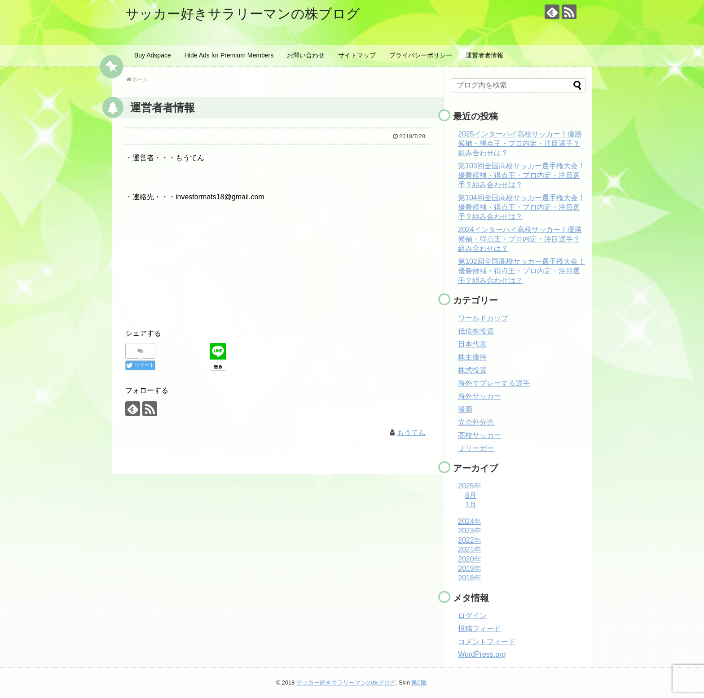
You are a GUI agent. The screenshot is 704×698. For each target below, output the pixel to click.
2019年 (469, 568)
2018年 (469, 578)
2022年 (469, 540)
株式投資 (472, 370)
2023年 (469, 531)
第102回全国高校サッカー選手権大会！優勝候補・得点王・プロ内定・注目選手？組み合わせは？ (521, 271)
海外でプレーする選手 (494, 383)
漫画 (465, 409)
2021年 (469, 549)
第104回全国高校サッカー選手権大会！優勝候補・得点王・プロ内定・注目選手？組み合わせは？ (521, 207)
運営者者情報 (484, 55)
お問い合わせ (306, 55)
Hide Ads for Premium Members (229, 55)
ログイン (472, 615)
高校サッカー (479, 435)
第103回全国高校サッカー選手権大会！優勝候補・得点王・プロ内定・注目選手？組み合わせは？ (521, 175)
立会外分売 (476, 422)
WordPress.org (482, 654)
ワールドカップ (483, 318)
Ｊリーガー (476, 448)
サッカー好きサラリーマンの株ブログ (242, 13)
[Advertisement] (278, 263)
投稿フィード (479, 628)
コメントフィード (486, 641)
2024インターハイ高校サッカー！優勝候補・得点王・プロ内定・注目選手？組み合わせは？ (520, 239)
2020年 (469, 559)
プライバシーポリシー (420, 55)
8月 (470, 495)
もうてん (411, 432)
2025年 (469, 486)
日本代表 (472, 344)
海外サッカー (479, 396)
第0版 (418, 682)
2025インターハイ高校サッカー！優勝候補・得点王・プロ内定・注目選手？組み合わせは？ (520, 143)
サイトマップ (357, 55)
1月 (470, 505)
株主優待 (472, 357)
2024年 (469, 521)
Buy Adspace (152, 55)
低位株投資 (476, 331)
